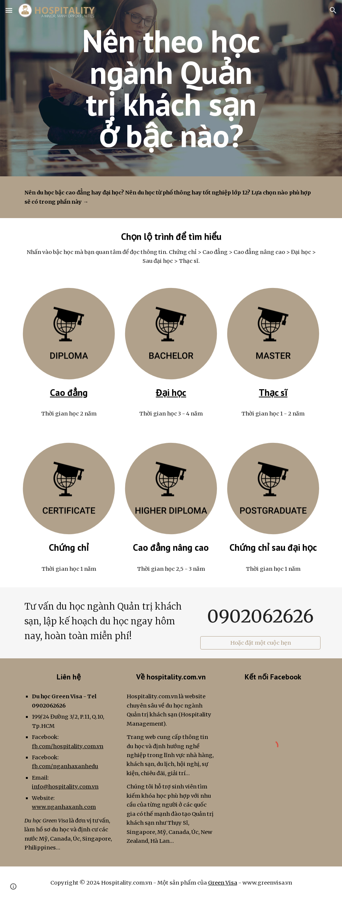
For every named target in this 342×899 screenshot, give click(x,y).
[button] (9, 10)
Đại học (171, 392)
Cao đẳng (69, 392)
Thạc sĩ (273, 392)
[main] (171, 88)
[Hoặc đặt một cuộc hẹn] (260, 643)
